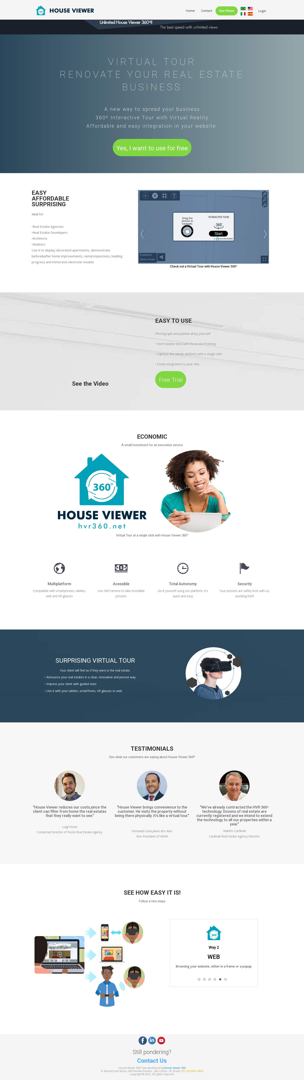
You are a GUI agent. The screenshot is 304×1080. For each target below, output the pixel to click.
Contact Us (152, 1060)
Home (190, 10)
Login (262, 11)
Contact (206, 10)
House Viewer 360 (175, 1068)
